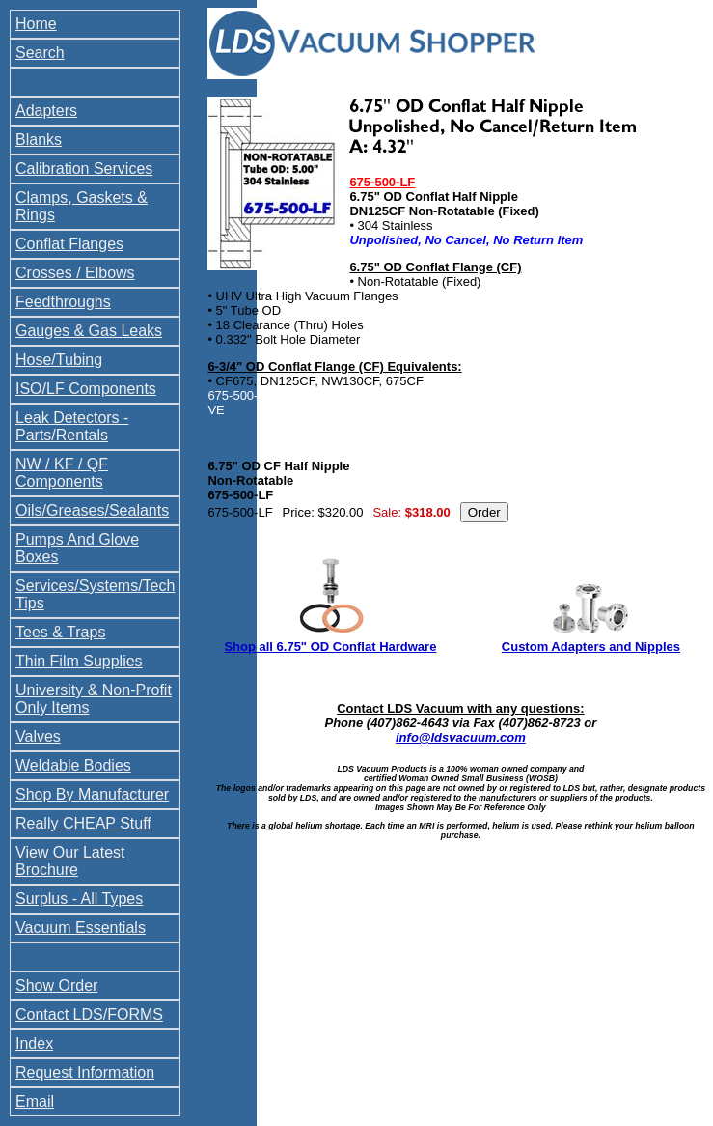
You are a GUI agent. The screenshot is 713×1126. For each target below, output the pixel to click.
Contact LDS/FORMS (89, 1014)
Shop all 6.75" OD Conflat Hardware (330, 646)
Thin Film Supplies (79, 661)
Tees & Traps (60, 632)
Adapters (46, 110)
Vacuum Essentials (80, 927)
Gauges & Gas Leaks (88, 331)
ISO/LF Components (85, 388)
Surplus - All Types (79, 898)
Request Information (84, 1072)
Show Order (56, 985)
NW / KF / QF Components (61, 473)
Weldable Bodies (73, 765)
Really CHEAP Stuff (83, 823)
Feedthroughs (63, 302)
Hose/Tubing (58, 360)
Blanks (38, 139)
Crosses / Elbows (75, 273)
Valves (38, 736)
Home (36, 23)
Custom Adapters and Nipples (591, 646)
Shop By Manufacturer (92, 794)
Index (34, 1043)
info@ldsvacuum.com (461, 737)
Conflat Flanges (69, 244)
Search (40, 52)
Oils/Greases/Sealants (92, 510)
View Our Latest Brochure (70, 861)
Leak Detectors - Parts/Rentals (71, 426)
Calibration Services (83, 168)
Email (34, 1101)
